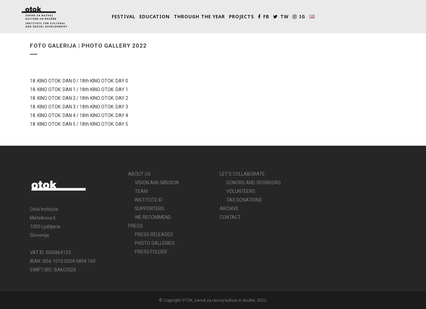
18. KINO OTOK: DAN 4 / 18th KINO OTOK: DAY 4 (79, 115)
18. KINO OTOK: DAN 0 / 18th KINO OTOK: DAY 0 (79, 80)
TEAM (141, 191)
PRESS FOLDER (151, 251)
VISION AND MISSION (157, 182)
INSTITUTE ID (148, 200)
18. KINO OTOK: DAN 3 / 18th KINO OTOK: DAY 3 (79, 106)
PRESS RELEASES (154, 234)
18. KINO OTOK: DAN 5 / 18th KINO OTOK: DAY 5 (79, 124)
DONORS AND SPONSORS (253, 182)
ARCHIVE (229, 208)
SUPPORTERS (149, 208)
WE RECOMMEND (153, 217)
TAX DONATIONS (244, 200)
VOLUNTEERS (240, 191)
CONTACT (230, 217)
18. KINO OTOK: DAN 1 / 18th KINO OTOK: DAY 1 (79, 89)
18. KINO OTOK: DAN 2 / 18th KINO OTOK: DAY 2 (79, 98)
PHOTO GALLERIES (155, 243)
